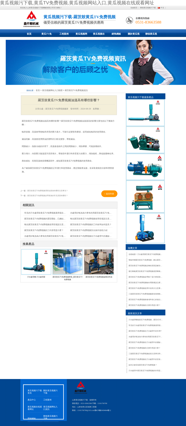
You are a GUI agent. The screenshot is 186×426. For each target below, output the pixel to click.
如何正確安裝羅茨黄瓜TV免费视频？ (143, 365)
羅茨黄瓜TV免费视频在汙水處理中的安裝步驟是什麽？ (146, 359)
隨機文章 (132, 248)
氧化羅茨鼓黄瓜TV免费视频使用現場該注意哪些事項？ (95, 218)
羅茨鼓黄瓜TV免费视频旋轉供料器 (99, 277)
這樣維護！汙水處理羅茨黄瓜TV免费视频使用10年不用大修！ (146, 254)
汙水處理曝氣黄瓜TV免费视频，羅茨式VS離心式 (146, 320)
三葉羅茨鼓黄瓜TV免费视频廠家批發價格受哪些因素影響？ (146, 294)
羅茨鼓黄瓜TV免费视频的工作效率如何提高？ (90, 224)
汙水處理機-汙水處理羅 (36, 277)
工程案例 (64, 34)
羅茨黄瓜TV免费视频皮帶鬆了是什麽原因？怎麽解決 (146, 277)
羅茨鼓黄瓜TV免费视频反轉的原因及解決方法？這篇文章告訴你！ (146, 266)
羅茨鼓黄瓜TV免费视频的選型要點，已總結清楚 (46, 218)
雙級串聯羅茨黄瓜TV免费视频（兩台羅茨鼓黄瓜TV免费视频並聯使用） (146, 260)
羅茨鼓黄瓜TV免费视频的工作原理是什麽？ (44, 230)
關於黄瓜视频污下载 (134, 35)
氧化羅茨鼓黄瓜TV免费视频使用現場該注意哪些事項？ (49, 224)
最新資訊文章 (135, 313)
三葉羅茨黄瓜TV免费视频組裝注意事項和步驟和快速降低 (146, 354)
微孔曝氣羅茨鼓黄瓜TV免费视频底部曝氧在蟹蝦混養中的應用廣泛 (146, 271)
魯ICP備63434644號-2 (103, 410)
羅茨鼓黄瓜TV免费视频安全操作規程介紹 (88, 230)
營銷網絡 (32, 418)
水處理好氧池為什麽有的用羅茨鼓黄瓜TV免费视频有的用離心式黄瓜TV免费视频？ (61, 236)
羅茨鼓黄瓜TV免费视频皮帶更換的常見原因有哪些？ (47, 196)
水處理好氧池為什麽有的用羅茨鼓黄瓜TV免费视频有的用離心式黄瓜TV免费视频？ (146, 337)
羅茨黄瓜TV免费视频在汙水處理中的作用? (145, 331)
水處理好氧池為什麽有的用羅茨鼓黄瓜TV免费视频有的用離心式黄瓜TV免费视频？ (107, 213)
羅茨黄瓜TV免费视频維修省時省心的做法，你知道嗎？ (146, 300)
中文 (162, 8)
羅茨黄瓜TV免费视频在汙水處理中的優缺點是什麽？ (146, 342)
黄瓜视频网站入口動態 (81, 35)
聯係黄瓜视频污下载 (148, 8)
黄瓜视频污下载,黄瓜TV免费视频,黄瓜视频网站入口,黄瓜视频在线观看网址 (77, 2)
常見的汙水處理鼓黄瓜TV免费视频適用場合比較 (46, 213)
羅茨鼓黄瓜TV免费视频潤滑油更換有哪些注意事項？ (47, 191)
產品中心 (32, 400)
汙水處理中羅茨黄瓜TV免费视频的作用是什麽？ (146, 371)
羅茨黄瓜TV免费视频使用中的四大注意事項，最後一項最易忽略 (146, 288)
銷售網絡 (116, 34)
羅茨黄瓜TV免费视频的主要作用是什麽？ (144, 305)
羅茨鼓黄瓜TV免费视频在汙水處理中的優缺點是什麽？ (95, 236)
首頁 (29, 34)
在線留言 (133, 8)
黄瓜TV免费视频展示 (46, 35)
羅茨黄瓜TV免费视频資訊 (76, 90)
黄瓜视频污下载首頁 (35, 391)
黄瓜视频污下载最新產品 (140, 97)
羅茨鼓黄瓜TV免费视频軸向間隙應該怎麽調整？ (146, 283)
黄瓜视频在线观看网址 (99, 35)
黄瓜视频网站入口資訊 (50, 408)
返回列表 (109, 194)
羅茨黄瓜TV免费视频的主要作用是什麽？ (144, 348)
